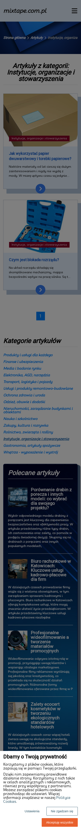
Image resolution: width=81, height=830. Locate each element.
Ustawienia (32, 811)
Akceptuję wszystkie (59, 822)
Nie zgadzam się (62, 811)
